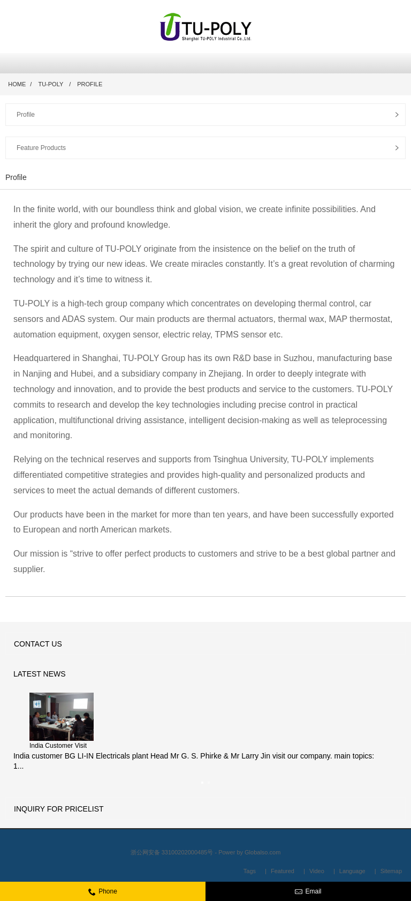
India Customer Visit (58, 745)
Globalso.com (262, 852)
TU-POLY (50, 84)
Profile (89, 84)
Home (17, 84)
